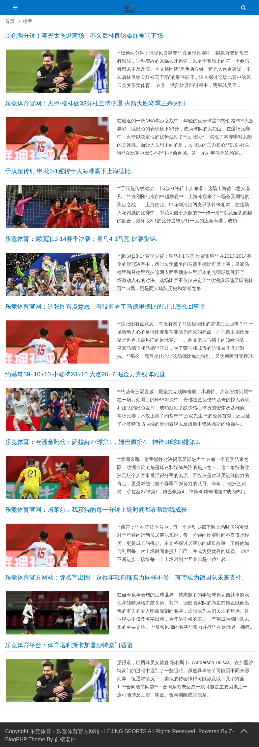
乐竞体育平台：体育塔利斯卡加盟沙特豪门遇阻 (69, 645)
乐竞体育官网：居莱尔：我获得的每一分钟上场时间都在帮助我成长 (96, 509)
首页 (10, 21)
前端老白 (65, 739)
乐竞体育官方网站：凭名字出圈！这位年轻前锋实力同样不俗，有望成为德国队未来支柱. (124, 577)
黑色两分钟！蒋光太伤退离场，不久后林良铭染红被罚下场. (85, 35)
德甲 (27, 21)
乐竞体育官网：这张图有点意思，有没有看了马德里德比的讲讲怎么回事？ (105, 306)
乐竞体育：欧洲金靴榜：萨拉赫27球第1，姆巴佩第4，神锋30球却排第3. (102, 442)
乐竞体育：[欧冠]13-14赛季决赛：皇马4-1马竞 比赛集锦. (81, 239)
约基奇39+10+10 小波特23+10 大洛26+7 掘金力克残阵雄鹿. (86, 374)
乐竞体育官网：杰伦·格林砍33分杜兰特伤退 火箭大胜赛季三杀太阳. (96, 103)
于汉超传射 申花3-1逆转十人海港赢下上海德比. (69, 171)
